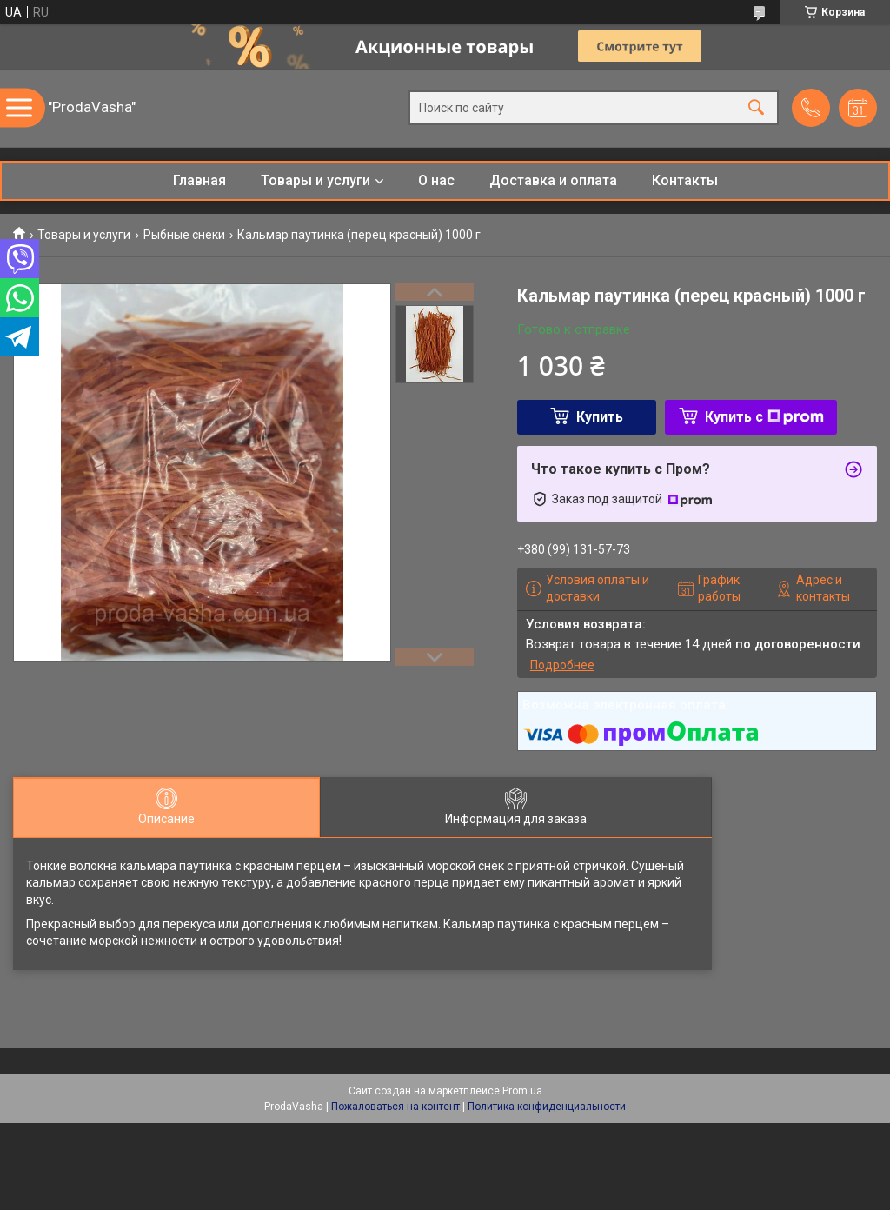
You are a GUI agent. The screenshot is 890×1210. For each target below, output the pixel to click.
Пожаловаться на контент (395, 1106)
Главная (199, 180)
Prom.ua (522, 1091)
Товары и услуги (315, 180)
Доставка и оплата (553, 180)
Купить (599, 417)
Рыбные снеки (184, 235)
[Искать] (756, 108)
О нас (436, 180)
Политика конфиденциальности (547, 1106)
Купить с (764, 417)
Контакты (685, 180)
